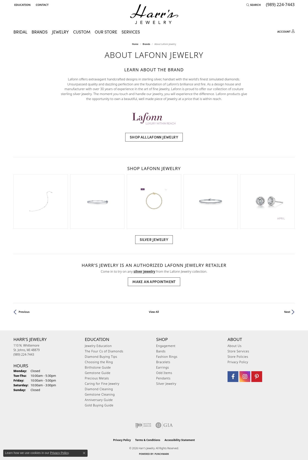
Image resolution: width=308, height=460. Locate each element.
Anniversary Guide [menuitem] (99, 400)
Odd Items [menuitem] (164, 373)
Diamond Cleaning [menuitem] (99, 389)
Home (135, 44)
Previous (24, 312)
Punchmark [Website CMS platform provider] (162, 453)
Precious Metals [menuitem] (97, 378)
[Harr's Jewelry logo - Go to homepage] (154, 14)
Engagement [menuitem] (165, 346)
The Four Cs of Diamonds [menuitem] (104, 351)
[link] (41, 4)
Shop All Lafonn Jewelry (154, 137)
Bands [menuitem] (161, 351)
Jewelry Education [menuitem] (98, 346)
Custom (81, 32)
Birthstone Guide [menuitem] (98, 367)
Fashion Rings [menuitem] (166, 357)
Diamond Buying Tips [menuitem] (101, 357)
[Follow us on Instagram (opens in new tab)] (244, 376)
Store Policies (238, 357)
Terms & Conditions (147, 440)
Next (287, 312)
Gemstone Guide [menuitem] (98, 373)
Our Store (106, 32)
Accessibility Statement (180, 440)
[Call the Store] (23, 354)
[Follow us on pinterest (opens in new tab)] (256, 376)
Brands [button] (40, 32)
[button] (21, 4)
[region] (154, 201)
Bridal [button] (20, 32)
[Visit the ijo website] (143, 425)
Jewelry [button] (60, 32)
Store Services (238, 351)
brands (146, 44)
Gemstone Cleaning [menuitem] (100, 394)
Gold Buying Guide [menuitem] (99, 405)
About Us (235, 346)
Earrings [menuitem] (162, 367)
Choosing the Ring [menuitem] (99, 362)
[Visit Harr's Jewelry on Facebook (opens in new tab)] (233, 376)
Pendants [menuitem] (163, 378)
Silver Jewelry (154, 239)
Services (131, 32)
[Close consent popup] (84, 453)
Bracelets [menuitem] (163, 362)
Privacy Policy (238, 362)
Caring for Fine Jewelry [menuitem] (102, 384)
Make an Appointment (154, 281)
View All (154, 312)
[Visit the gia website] (164, 425)
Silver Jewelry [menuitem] (166, 384)
